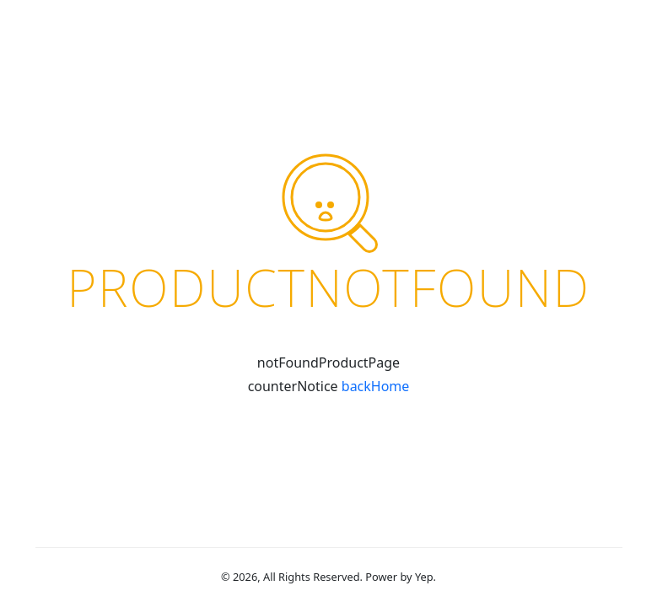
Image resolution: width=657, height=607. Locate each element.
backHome (376, 386)
